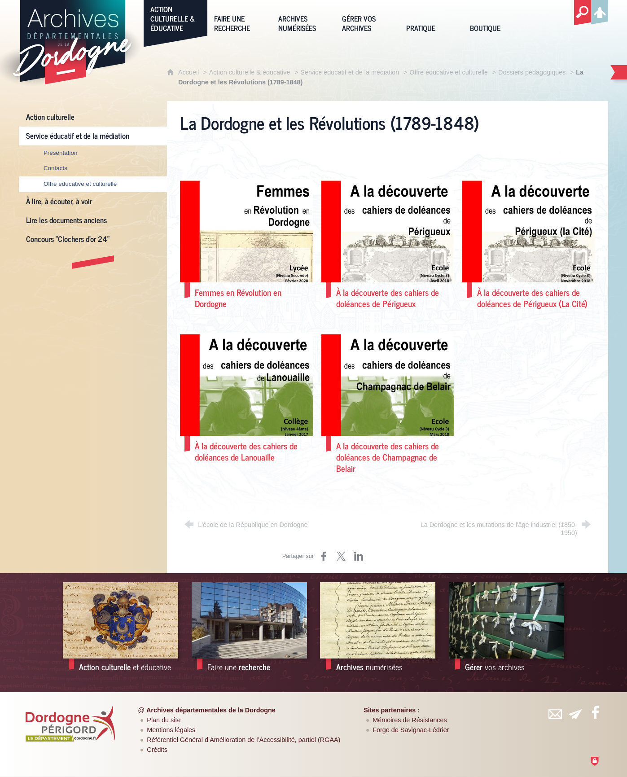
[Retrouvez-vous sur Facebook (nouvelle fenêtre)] (595, 712)
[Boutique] (495, 17)
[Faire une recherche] (239, 17)
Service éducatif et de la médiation (349, 72)
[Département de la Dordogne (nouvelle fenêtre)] (70, 724)
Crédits (157, 749)
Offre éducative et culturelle (448, 72)
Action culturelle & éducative (249, 72)
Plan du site (163, 720)
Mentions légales (171, 729)
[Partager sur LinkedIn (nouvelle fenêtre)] (358, 556)
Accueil (189, 72)
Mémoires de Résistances (410, 720)
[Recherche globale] (582, 13)
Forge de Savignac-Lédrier (411, 729)
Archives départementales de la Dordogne (211, 710)
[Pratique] (431, 17)
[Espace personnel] (599, 11)
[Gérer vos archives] (367, 17)
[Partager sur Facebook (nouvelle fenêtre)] (323, 556)
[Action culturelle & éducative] (175, 17)
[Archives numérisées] (303, 17)
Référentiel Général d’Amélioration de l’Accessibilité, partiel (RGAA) (243, 739)
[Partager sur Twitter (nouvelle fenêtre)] (341, 556)
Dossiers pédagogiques (532, 72)
